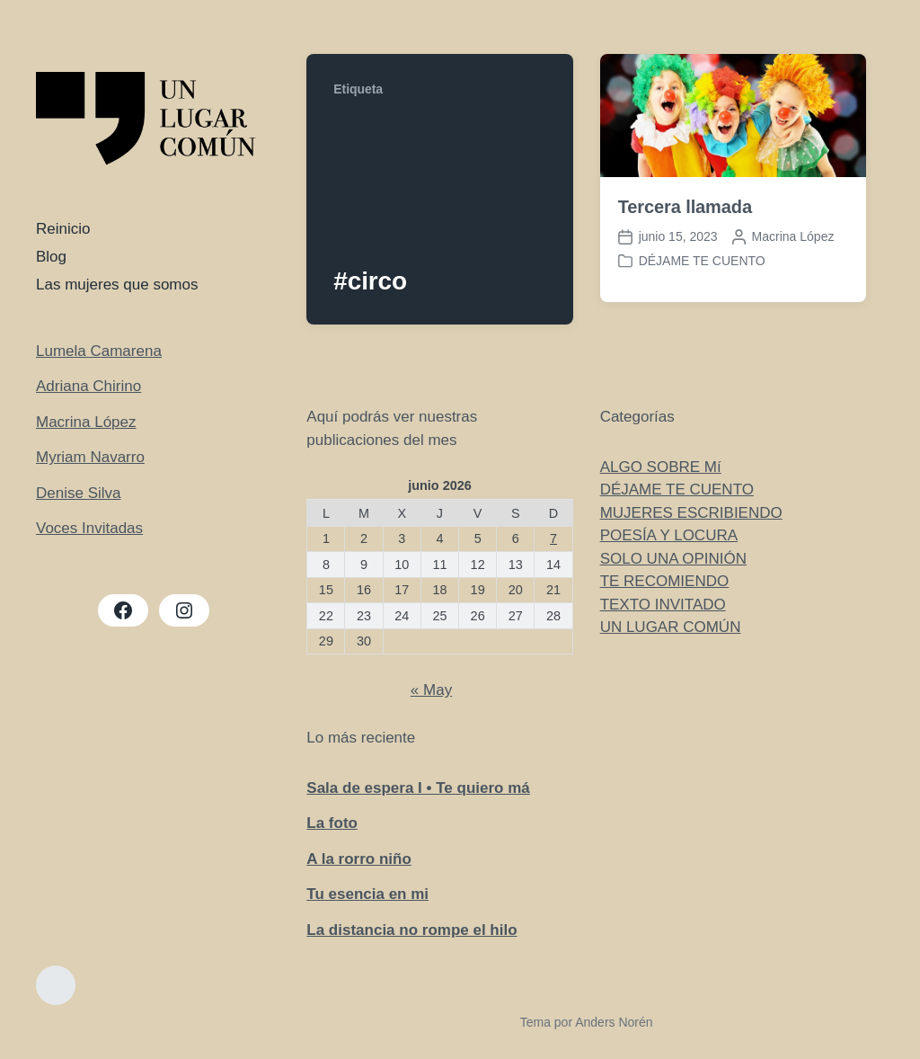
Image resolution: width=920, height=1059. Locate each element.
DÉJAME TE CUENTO (702, 261)
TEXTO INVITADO (663, 604)
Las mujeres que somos (117, 284)
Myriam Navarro (90, 457)
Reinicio (63, 228)
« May (431, 690)
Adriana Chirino (88, 386)
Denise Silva (78, 493)
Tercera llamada (685, 207)
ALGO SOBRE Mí (660, 467)
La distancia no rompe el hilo (411, 930)
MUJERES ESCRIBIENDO (691, 512)
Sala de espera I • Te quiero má (417, 787)
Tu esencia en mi (367, 894)
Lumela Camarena (99, 351)
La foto (332, 823)
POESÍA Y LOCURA (669, 535)
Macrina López (86, 422)
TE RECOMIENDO (665, 581)
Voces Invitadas (89, 528)
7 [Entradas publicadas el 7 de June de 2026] (553, 538)
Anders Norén (613, 1022)
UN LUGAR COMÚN (670, 627)
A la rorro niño (358, 859)
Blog (51, 256)
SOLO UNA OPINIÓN (673, 558)
